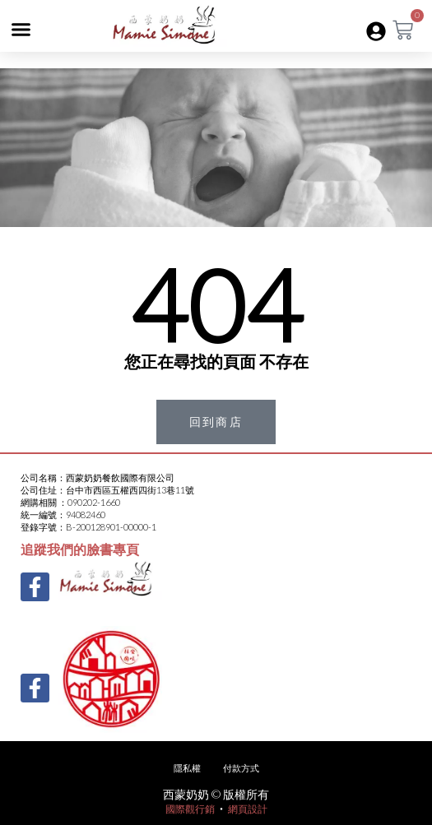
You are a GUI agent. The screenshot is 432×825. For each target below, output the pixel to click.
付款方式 (241, 767)
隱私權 (187, 767)
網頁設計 (247, 809)
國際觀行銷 (190, 809)
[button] (21, 29)
